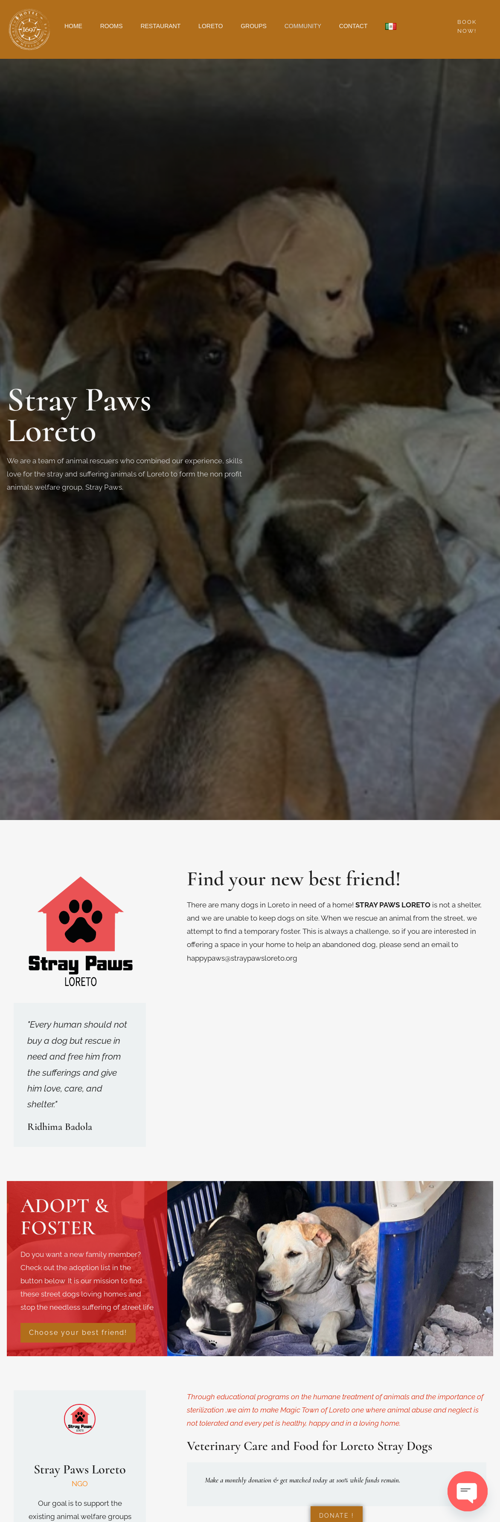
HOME (75, 26)
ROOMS (116, 26)
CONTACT (376, 26)
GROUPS (269, 26)
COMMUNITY (322, 26)
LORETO (223, 26)
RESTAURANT (169, 26)
